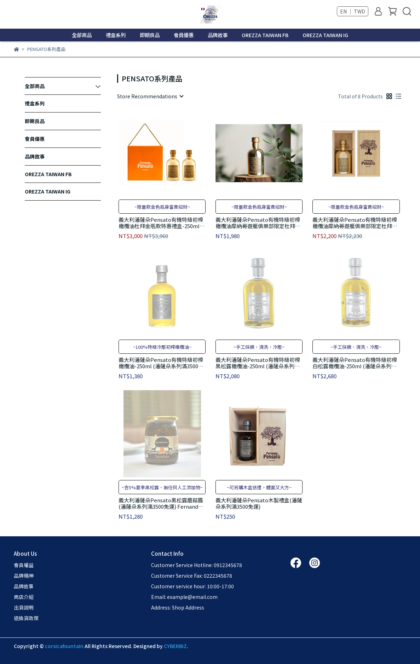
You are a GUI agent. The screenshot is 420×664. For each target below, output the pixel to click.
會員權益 (24, 564)
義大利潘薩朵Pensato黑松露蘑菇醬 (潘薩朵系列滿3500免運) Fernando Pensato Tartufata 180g (161, 503)
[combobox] (150, 96)
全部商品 (82, 35)
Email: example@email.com (184, 596)
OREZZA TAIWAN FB (265, 35)
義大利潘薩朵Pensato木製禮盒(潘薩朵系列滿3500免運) (258, 503)
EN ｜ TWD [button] (352, 11)
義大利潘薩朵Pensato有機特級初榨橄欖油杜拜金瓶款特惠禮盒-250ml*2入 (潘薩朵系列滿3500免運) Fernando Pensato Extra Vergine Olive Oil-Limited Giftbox (162, 222)
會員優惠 (184, 35)
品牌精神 (24, 575)
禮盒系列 (116, 35)
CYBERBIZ (175, 645)
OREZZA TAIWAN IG (325, 35)
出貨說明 (24, 607)
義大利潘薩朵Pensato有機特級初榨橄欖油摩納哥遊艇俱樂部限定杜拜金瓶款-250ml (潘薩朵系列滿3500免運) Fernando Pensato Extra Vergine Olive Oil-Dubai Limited (258, 222)
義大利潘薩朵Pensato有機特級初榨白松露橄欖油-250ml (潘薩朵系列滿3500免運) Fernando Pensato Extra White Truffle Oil (354, 363)
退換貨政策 (26, 618)
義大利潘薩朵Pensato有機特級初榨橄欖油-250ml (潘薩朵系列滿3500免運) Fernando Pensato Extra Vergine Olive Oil (161, 363)
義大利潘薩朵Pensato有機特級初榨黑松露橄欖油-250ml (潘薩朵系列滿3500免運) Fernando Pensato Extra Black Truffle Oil (257, 363)
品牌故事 (218, 35)
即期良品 (150, 35)
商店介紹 (24, 596)
